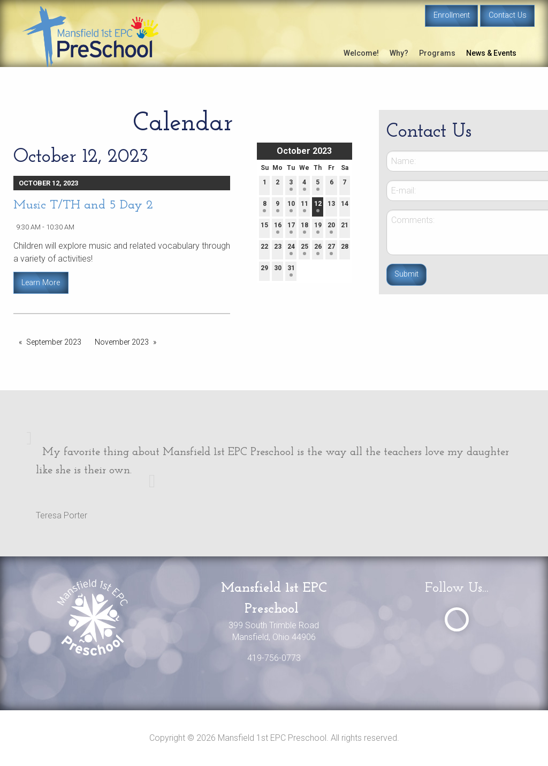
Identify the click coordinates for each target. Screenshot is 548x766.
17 (291, 227)
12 (318, 206)
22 (264, 249)
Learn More (40, 282)
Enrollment (451, 15)
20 (331, 227)
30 (277, 270)
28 (344, 249)
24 (291, 249)
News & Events (491, 53)
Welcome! (361, 53)
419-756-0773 (274, 658)
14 (344, 206)
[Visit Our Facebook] (456, 619)
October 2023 (304, 151)
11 (304, 206)
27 (331, 249)
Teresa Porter (61, 515)
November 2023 (122, 342)
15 (264, 227)
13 (331, 206)
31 (291, 270)
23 (277, 249)
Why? (399, 53)
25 (304, 249)
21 (344, 227)
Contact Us (508, 15)
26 (318, 249)
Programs (437, 53)
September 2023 (53, 342)
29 (264, 270)
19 (318, 227)
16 (277, 227)
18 (304, 227)
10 (291, 206)
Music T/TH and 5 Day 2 (83, 205)
